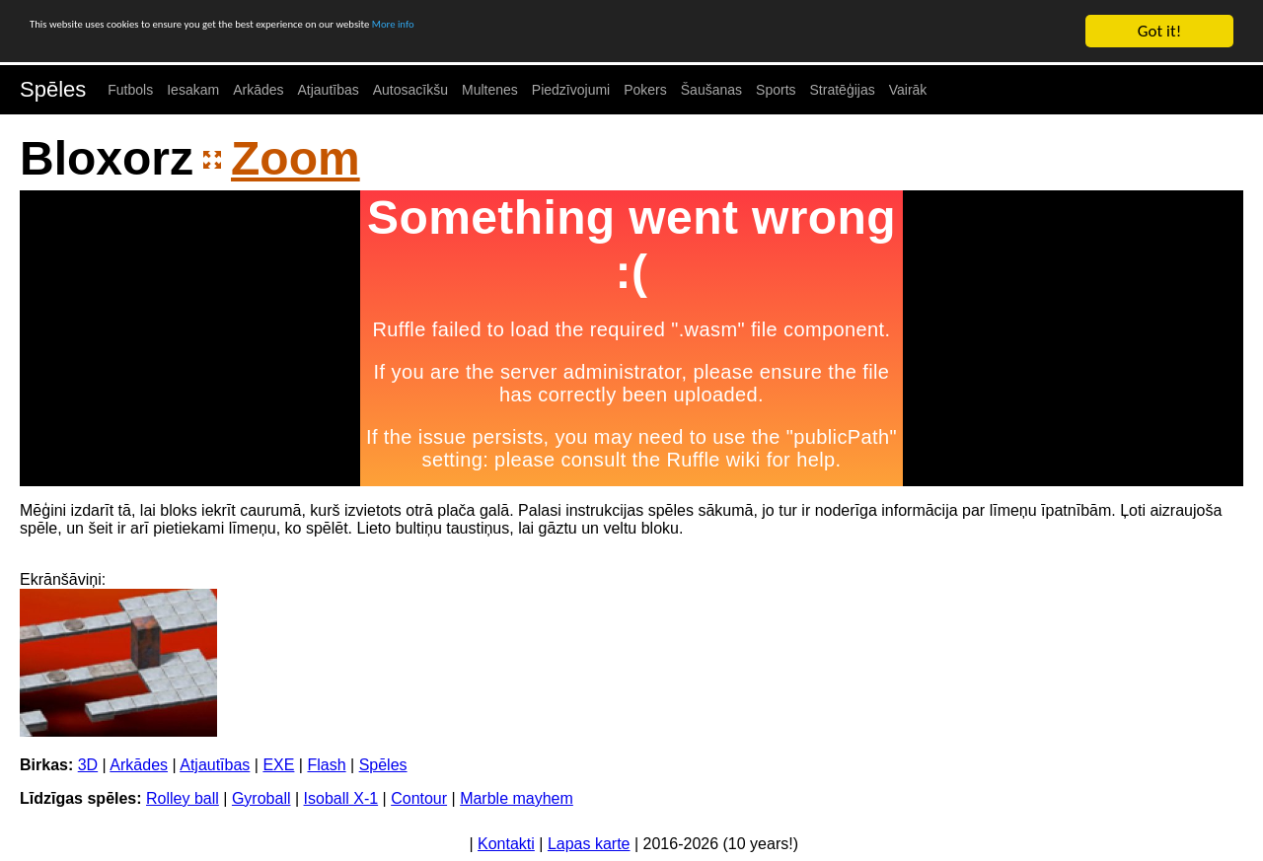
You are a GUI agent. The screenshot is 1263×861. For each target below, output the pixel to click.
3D (88, 764)
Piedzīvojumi (571, 90)
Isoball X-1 (341, 798)
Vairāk (908, 90)
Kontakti (506, 843)
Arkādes (258, 90)
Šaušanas (711, 90)
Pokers (645, 90)
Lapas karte (589, 843)
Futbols (130, 90)
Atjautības (327, 90)
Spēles (53, 89)
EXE (278, 764)
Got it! (1159, 31)
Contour (419, 798)
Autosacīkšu (410, 90)
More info (606, 32)
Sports (775, 90)
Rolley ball (182, 798)
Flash (326, 764)
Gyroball (261, 798)
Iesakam (193, 90)
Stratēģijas (842, 90)
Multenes (490, 90)
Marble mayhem (516, 798)
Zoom (295, 158)
